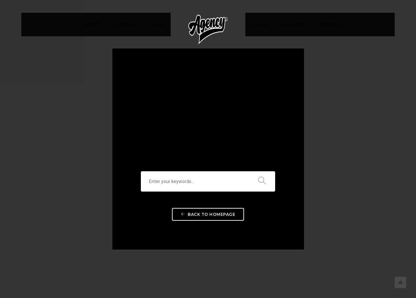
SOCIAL (260, 24)
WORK (157, 24)
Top (400, 282)
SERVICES (124, 24)
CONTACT (330, 24)
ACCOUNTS (293, 24)
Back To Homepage (208, 193)
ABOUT (92, 24)
